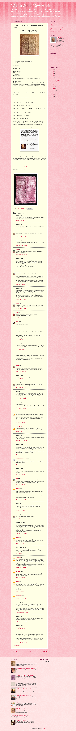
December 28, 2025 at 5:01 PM (21, 642)
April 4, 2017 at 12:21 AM (20, 543)
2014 (53, 75)
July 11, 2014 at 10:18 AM (20, 349)
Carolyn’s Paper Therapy (55, 31)
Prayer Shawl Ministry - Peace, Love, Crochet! (24, 702)
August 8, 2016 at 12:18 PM (21, 499)
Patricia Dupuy (19, 595)
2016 (53, 71)
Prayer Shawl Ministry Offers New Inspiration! (20, 715)
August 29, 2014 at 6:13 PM (21, 378)
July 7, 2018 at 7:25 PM (20, 553)
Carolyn (17, 231)
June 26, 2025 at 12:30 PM (20, 628)
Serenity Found (19, 682)
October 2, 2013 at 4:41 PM (21, 236)
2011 (53, 96)
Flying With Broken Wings (21, 708)
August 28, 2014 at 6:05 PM (21, 361)
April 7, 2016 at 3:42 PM (20, 454)
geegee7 (17, 412)
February (54, 92)
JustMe (17, 249)
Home (29, 651)
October (54, 79)
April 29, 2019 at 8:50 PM (20, 577)
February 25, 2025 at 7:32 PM (21, 621)
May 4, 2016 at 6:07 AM (20, 474)
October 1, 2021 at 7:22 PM (21, 598)
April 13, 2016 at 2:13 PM (20, 464)
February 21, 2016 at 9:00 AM (21, 440)
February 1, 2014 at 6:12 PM (21, 284)
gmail (17, 312)
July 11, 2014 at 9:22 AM (20, 339)
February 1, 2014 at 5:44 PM (21, 268)
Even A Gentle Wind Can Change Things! (23, 688)
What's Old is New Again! (32, 5)
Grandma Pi (18, 557)
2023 (53, 69)
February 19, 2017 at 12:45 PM (21, 533)
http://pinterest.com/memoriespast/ (56, 29)
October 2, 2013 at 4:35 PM (21, 227)
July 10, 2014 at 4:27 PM (20, 317)
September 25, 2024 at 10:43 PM (22, 612)
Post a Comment (17, 645)
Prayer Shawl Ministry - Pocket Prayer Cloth (24, 661)
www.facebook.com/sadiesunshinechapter (21, 166)
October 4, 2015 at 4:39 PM (21, 431)
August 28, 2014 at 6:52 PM (21, 371)
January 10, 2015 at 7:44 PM (21, 408)
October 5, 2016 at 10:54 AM (21, 510)
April (54, 88)
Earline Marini (19, 426)
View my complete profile (55, 49)
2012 (53, 94)
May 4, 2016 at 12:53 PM (20, 484)
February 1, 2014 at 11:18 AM (21, 254)
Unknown (18, 488)
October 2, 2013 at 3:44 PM (21, 220)
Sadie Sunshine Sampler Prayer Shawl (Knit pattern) (25, 668)
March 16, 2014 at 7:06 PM (21, 308)
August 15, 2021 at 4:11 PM (21, 591)
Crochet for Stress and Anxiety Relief (23, 720)
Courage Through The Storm (21, 458)
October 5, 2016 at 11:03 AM (21, 518)
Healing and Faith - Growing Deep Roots (23, 695)
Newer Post (14, 651)
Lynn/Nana (18, 571)
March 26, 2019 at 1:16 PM (21, 567)
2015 (53, 73)
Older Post (45, 651)
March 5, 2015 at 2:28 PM (20, 422)
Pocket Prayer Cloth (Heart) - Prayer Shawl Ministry (25, 675)
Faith (17, 478)
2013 (53, 77)
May (54, 86)
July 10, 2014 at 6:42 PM (20, 325)
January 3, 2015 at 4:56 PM (21, 398)
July (54, 84)
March (54, 90)
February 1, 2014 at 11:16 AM (21, 245)
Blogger (43, 728)
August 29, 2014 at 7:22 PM (21, 387)
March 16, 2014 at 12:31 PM (21, 299)
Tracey (17, 321)
